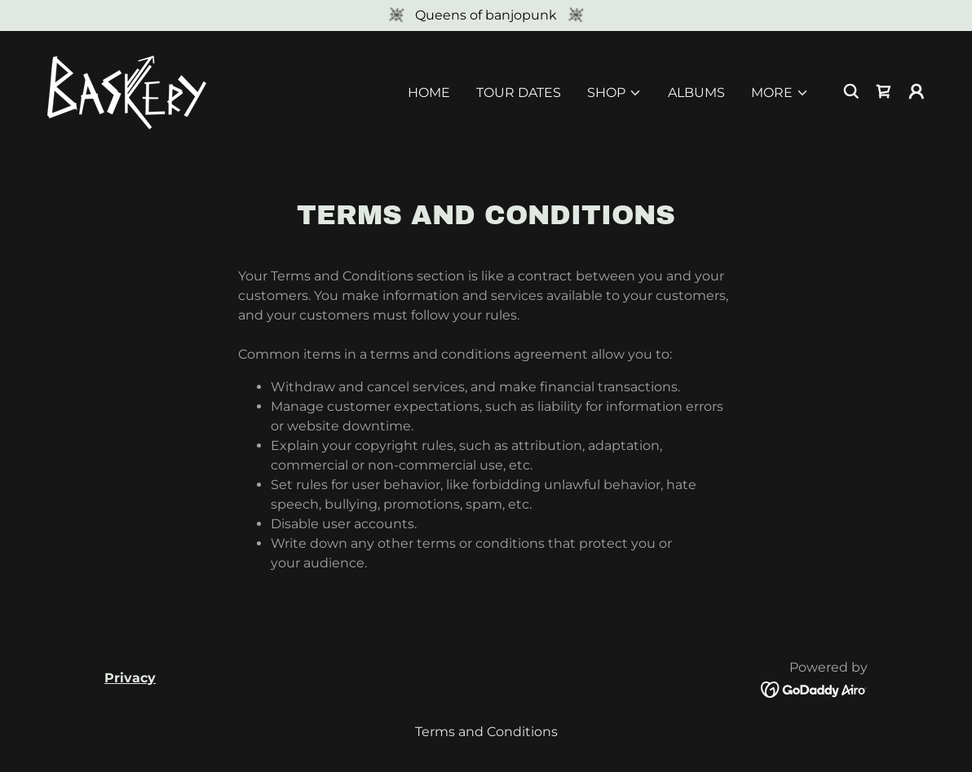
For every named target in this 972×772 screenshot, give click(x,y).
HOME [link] (429, 92)
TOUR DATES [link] (518, 92)
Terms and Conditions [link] (486, 731)
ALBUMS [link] (696, 92)
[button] (614, 93)
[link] (127, 90)
